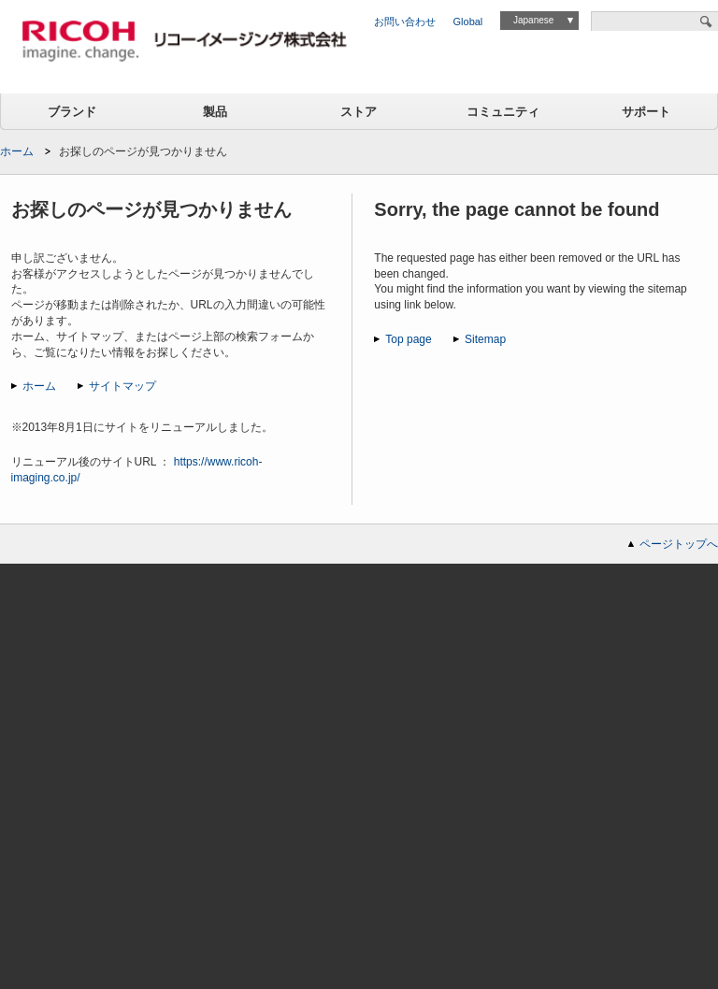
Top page (408, 339)
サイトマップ (122, 386)
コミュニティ (503, 112)
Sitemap (485, 339)
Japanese (533, 20)
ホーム (17, 151)
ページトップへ (678, 544)
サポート (646, 112)
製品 (215, 112)
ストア (358, 112)
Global (468, 21)
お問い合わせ (405, 21)
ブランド (72, 112)
